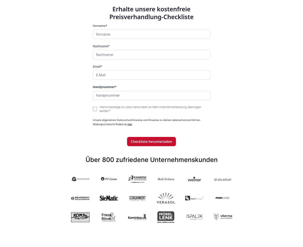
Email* (97, 66)
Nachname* (101, 46)
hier (130, 124)
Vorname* (100, 26)
